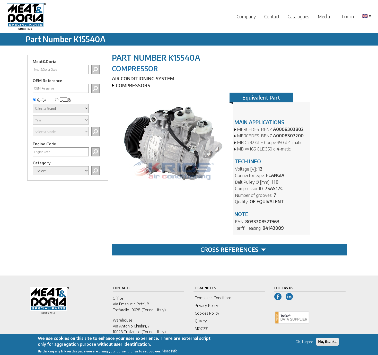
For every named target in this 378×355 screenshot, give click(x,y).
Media (324, 16)
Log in (348, 16)
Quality (201, 320)
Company (246, 16)
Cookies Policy (207, 313)
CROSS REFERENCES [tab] (233, 249)
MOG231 (201, 328)
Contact (271, 16)
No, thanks (327, 343)
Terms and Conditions (213, 297)
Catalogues (298, 16)
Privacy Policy (206, 305)
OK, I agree (304, 343)
